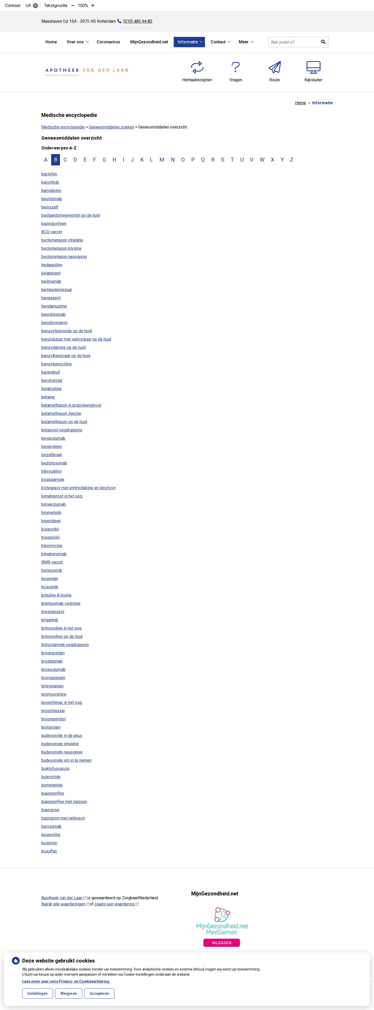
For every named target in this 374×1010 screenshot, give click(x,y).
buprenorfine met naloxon (64, 801)
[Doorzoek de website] (299, 42)
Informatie (188, 41)
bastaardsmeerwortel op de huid (70, 215)
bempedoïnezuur (56, 289)
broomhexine (53, 710)
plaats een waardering (116, 904)
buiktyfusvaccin (55, 768)
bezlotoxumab (54, 463)
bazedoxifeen (53, 223)
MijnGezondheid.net (149, 41)
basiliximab (51, 198)
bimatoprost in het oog (61, 496)
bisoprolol (50, 537)
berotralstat (51, 380)
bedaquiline (51, 264)
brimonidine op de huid (61, 636)
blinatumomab (54, 553)
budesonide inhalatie (60, 743)
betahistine (51, 388)
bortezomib (51, 570)
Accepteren (99, 993)
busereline (50, 834)
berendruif (50, 372)
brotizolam (51, 727)
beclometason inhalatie (62, 240)
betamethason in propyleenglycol (71, 405)
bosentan (49, 578)
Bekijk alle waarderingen (65, 904)
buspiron (49, 842)
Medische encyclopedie (63, 127)
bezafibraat (51, 454)
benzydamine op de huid (63, 347)
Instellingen (38, 993)
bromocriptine (53, 694)
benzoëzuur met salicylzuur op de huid (76, 339)
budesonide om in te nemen (66, 760)
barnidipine (51, 190)
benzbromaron (54, 322)
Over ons (75, 41)
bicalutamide (52, 479)
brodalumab (52, 661)
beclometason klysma (61, 248)
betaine (48, 397)
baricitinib (50, 182)
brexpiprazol (52, 611)
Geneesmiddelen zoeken (111, 127)
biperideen (51, 520)
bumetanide (52, 785)
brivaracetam (53, 653)
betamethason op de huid (64, 421)
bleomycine (51, 545)
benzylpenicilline (56, 364)
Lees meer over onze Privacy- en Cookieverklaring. (66, 981)
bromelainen (52, 686)
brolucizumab (53, 669)
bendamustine (54, 306)
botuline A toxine (56, 595)
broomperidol (53, 719)
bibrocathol (51, 471)
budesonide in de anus (61, 735)
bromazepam (53, 677)
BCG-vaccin (51, 231)
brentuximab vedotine (60, 603)
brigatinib (49, 620)
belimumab (51, 281)
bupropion (50, 809)
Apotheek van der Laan (63, 897)
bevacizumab (53, 438)
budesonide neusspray (62, 752)
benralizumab (53, 314)
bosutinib (49, 586)
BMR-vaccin (52, 562)
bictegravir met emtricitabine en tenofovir (78, 487)
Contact (218, 41)
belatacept (50, 273)
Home (51, 41)
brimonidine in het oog (61, 628)
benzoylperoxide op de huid (66, 330)
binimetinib (51, 512)
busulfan (49, 851)
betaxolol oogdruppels (61, 430)
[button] (323, 42)
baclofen (49, 174)
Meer (244, 41)
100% (83, 5)
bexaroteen (51, 446)
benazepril (50, 297)
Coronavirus (108, 41)
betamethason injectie (61, 413)
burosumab (51, 826)
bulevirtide (50, 776)
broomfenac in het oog (61, 702)
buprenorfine (52, 793)
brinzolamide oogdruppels (65, 644)
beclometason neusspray (64, 256)
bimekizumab (53, 504)
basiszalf (49, 207)
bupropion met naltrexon (63, 818)
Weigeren (68, 993)
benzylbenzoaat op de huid (65, 355)
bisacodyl (50, 529)
